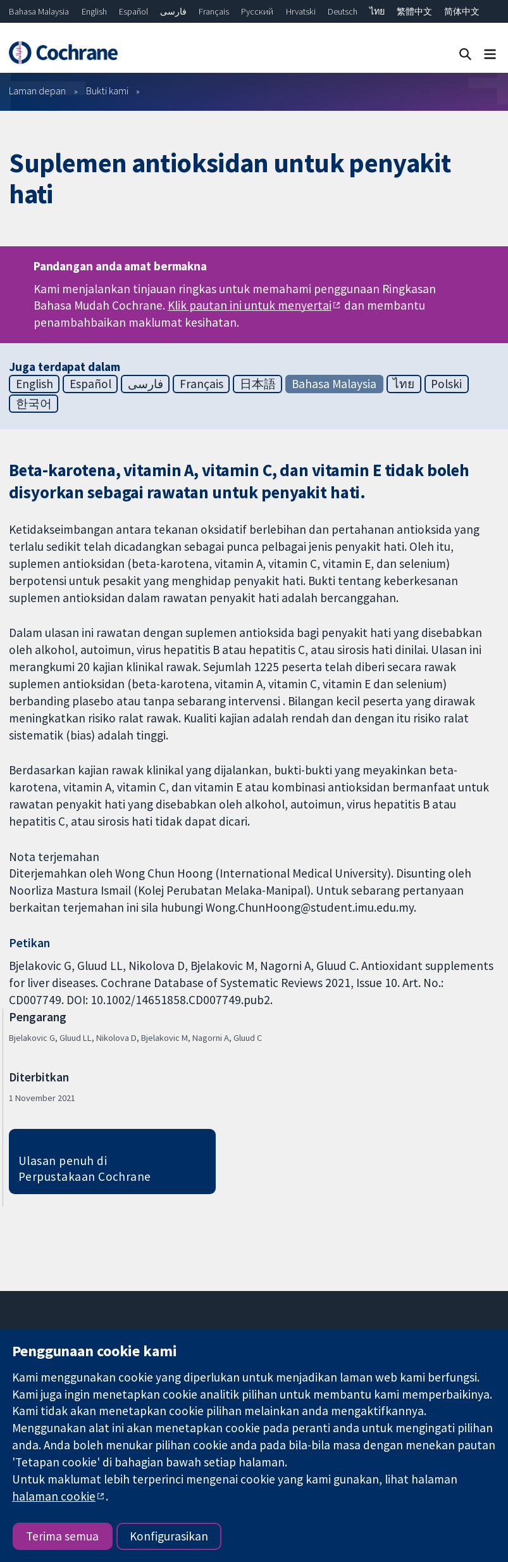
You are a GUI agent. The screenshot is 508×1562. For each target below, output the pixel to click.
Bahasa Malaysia (39, 11)
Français (214, 11)
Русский (257, 11)
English (94, 11)
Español (133, 11)
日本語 (258, 383)
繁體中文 (414, 11)
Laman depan (37, 90)
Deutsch (342, 11)
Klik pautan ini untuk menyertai (249, 305)
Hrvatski (301, 11)
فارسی (173, 11)
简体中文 (462, 11)
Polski (446, 383)
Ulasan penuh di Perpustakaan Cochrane (84, 1168)
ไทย (377, 11)
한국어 (34, 403)
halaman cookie (54, 1496)
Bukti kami (107, 90)
